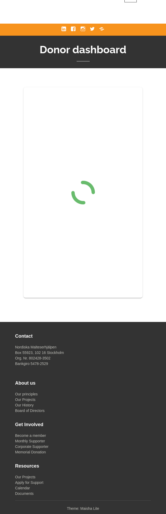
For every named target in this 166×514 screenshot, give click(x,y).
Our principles (26, 394)
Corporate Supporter (32, 446)
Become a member (30, 435)
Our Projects (25, 400)
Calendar (22, 488)
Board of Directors (30, 411)
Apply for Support (29, 482)
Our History (24, 405)
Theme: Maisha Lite (83, 508)
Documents (24, 493)
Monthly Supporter (30, 441)
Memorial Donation (30, 452)
